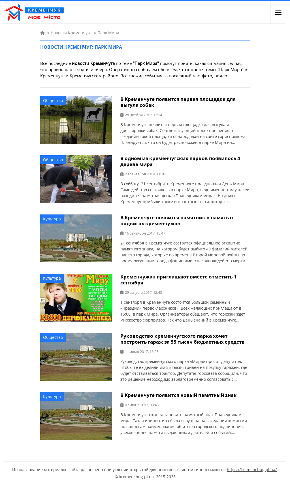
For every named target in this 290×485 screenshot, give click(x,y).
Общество (53, 100)
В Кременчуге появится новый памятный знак (178, 395)
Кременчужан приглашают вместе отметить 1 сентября (178, 279)
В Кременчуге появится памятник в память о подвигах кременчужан (176, 220)
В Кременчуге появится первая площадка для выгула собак (178, 102)
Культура (52, 219)
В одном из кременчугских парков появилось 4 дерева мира (180, 161)
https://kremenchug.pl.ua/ (252, 469)
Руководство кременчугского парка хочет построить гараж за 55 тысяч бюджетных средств (182, 339)
